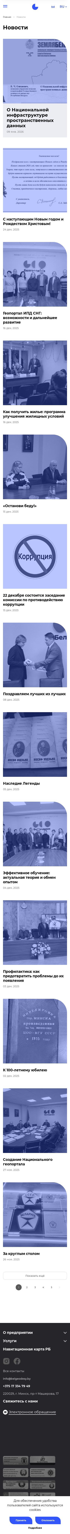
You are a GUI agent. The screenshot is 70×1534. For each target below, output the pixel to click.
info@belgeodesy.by (17, 1378)
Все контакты (13, 1371)
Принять (21, 1520)
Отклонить (48, 1520)
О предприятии (18, 1332)
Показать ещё (35, 1276)
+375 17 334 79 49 (16, 1386)
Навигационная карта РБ (27, 1349)
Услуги (9, 1341)
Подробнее (35, 1527)
